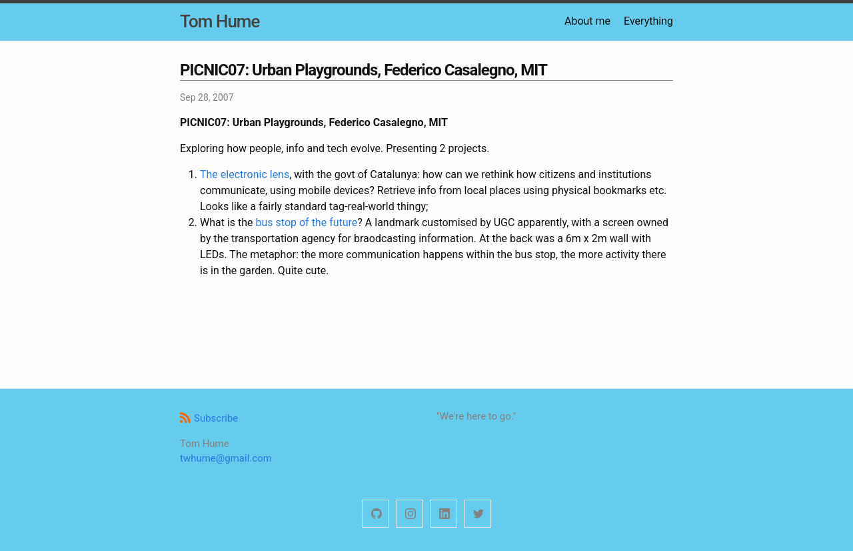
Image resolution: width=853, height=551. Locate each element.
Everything (648, 21)
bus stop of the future (307, 222)
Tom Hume (219, 21)
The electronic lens (244, 174)
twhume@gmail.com (226, 458)
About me (587, 21)
